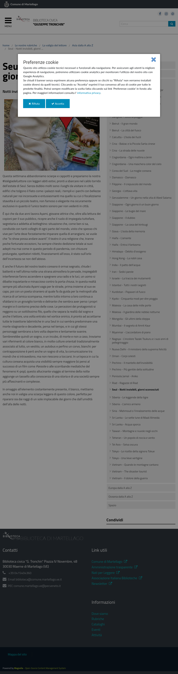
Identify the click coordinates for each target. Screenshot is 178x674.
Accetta (60, 105)
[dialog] (89, 85)
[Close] (153, 59)
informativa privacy (88, 92)
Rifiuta (37, 105)
